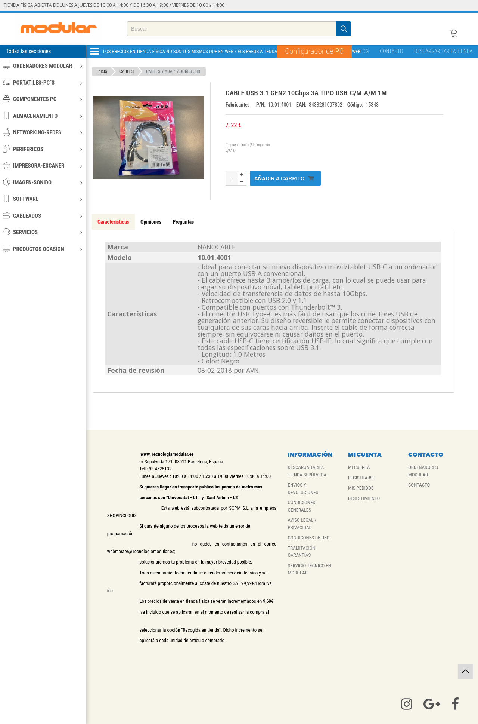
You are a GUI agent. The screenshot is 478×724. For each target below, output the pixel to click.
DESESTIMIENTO (364, 498)
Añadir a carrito (284, 178)
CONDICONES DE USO (308, 537)
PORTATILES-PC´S (42, 82)
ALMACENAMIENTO (42, 116)
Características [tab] (113, 222)
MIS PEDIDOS (361, 488)
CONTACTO (391, 51)
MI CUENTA (359, 467)
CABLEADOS (42, 216)
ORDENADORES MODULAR (42, 66)
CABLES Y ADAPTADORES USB (173, 71)
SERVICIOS (42, 232)
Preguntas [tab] (183, 222)
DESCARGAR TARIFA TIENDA (443, 51)
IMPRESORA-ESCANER (42, 165)
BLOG (363, 51)
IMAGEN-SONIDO (42, 182)
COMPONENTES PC (42, 99)
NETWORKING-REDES (42, 132)
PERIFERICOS (42, 149)
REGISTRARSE (361, 478)
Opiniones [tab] (150, 222)
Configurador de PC (314, 51)
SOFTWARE (42, 199)
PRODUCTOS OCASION (42, 249)
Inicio (102, 71)
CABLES (127, 71)
